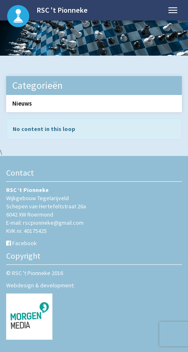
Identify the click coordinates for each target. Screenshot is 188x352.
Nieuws (22, 103)
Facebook (24, 243)
